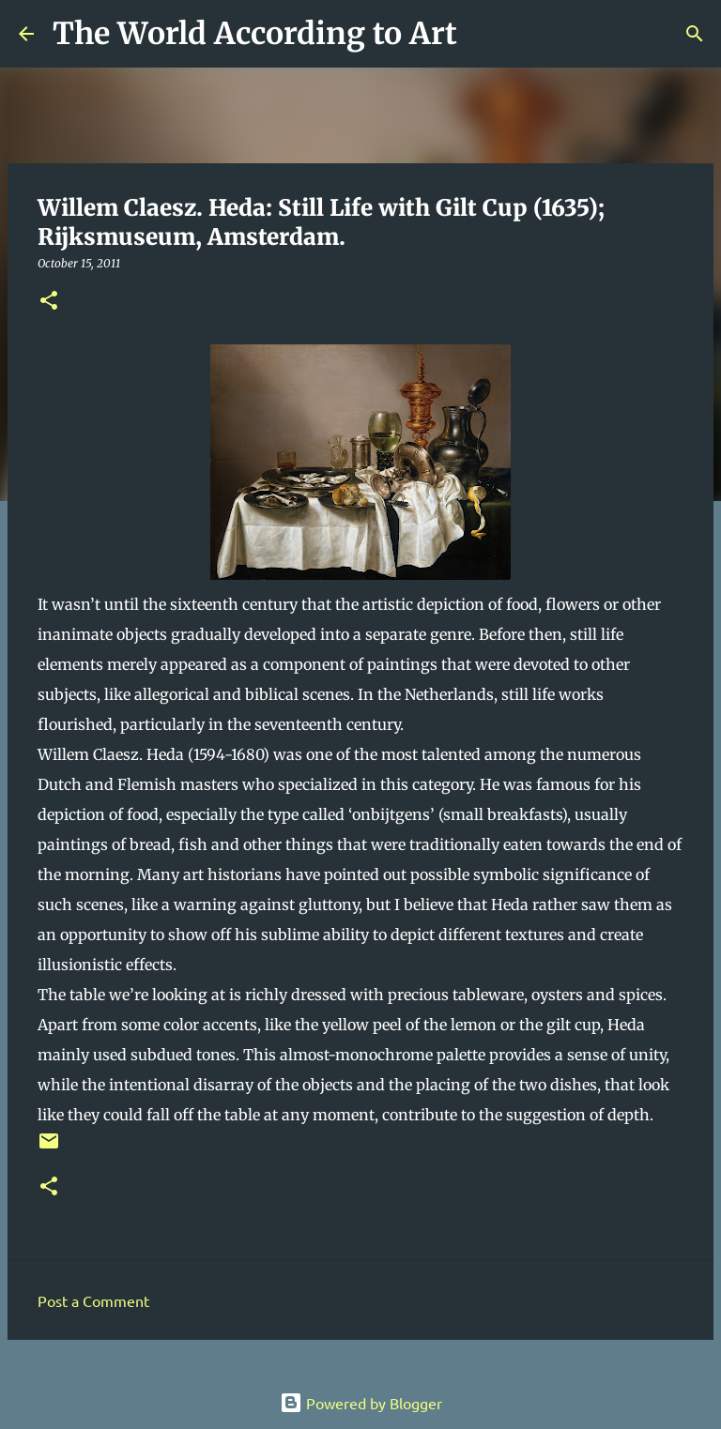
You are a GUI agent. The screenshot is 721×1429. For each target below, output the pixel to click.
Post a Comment (93, 1300)
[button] (49, 301)
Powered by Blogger (361, 1402)
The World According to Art (255, 34)
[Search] (483, 33)
